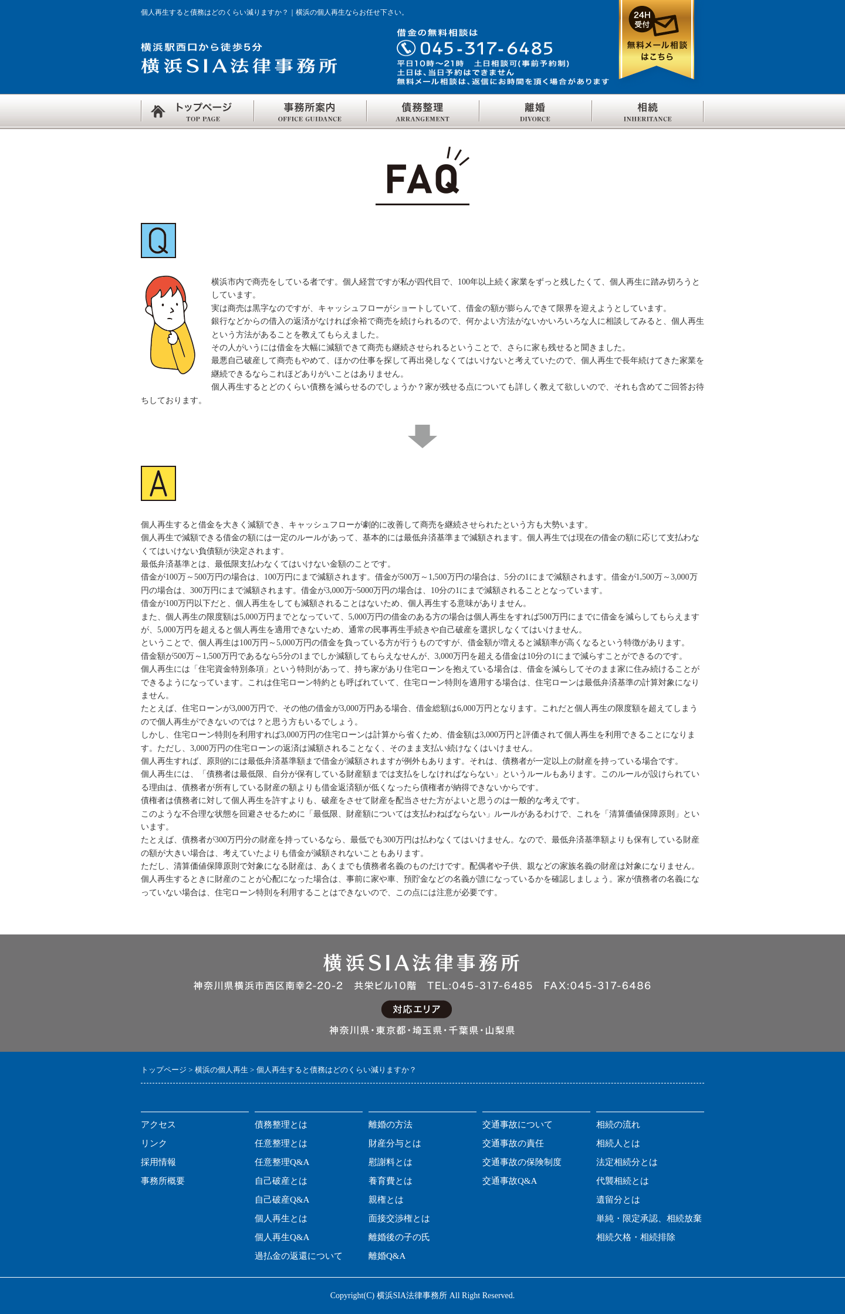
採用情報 (158, 1162)
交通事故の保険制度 (522, 1162)
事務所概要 (163, 1181)
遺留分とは (618, 1199)
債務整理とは (281, 1124)
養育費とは (391, 1181)
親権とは (386, 1199)
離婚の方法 (391, 1124)
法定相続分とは (627, 1162)
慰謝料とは (391, 1162)
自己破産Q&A (282, 1199)
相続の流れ (618, 1124)
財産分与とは (395, 1143)
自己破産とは (281, 1181)
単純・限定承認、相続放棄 (649, 1218)
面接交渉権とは (399, 1218)
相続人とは (618, 1143)
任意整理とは (281, 1143)
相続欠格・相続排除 (635, 1237)
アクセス (158, 1124)
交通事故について (517, 1124)
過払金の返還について (299, 1256)
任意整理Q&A (282, 1162)
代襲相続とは (622, 1181)
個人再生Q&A (282, 1237)
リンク (154, 1143)
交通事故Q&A (509, 1181)
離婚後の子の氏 (399, 1237)
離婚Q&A (387, 1256)
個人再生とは (281, 1218)
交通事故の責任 (513, 1143)
